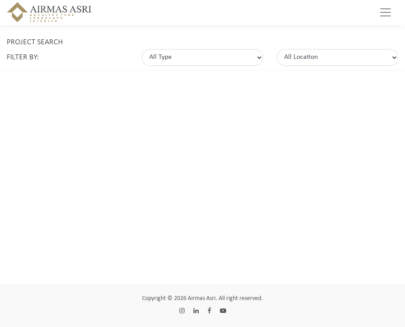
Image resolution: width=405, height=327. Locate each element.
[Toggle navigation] (385, 12)
